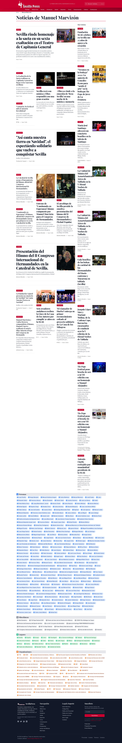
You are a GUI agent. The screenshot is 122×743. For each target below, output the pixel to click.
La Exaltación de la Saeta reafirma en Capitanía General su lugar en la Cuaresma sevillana (24, 80)
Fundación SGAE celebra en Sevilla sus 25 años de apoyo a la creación (84, 39)
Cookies (90, 737)
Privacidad (84, 737)
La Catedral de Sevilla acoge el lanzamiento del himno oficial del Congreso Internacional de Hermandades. (24, 183)
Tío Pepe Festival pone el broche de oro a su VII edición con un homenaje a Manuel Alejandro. (84, 423)
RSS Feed (42, 730)
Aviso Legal (65, 717)
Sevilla (42, 9)
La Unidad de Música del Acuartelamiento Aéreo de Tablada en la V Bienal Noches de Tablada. (86, 225)
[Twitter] (21, 721)
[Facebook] (18, 721)
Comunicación (77, 9)
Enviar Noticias (88, 728)
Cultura (86, 9)
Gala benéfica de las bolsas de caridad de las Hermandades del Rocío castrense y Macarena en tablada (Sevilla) (84, 271)
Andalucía (49, 9)
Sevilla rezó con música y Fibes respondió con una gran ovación (45, 95)
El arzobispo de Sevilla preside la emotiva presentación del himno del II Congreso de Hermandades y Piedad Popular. (65, 212)
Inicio (17, 12)
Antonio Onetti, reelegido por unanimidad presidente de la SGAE (84, 466)
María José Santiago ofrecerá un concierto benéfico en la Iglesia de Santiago (84, 133)
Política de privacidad (96, 720)
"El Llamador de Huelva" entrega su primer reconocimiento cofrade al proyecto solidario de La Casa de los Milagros (66, 318)
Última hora (35, 9)
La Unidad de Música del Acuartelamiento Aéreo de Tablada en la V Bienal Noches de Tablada (86, 180)
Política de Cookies (67, 713)
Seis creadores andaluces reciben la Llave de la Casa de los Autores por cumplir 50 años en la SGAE (45, 315)
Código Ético (65, 708)
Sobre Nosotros (66, 706)
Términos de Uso (66, 715)
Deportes (63, 9)
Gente (56, 9)
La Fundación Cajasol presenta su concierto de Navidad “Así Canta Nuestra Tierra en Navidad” (24, 297)
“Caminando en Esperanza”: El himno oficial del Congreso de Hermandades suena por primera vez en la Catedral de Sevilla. (25, 217)
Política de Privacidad (67, 711)
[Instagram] (24, 721)
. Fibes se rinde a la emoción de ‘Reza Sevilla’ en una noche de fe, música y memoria (66, 96)
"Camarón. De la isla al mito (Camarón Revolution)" (25, 108)
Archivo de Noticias (45, 728)
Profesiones (93, 9)
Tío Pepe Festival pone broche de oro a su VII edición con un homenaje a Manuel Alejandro (84, 376)
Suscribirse (95, 715)
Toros (69, 9)
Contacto (64, 719)
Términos (96, 737)
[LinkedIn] (26, 721)
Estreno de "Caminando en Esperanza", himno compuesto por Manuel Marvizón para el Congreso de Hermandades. (45, 211)
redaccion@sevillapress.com (34, 738)
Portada (27, 9)
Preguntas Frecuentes (90, 726)
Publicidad (87, 723)
